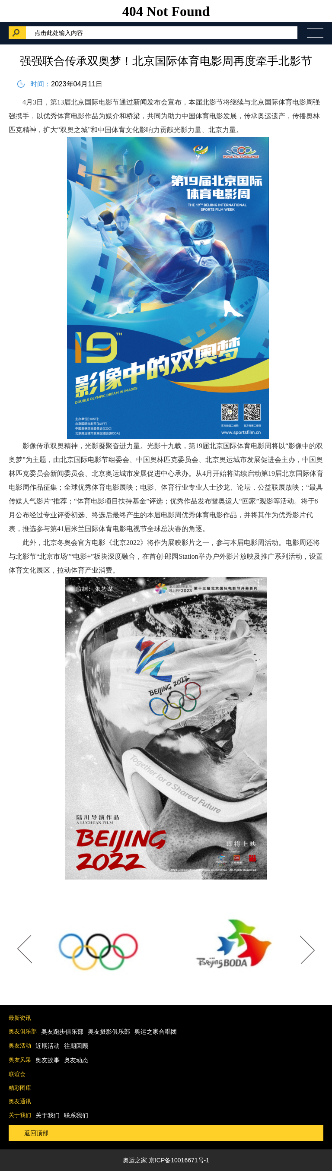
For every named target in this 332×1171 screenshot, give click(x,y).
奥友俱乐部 (23, 1031)
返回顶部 (36, 1133)
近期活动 (47, 1045)
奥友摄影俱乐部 (109, 1031)
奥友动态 (76, 1060)
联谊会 (17, 1074)
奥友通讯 (20, 1101)
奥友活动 (20, 1045)
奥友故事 (47, 1060)
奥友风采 (20, 1060)
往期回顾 (76, 1045)
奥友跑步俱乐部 (62, 1031)
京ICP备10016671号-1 (179, 1160)
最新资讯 (20, 1018)
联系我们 (76, 1115)
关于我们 (20, 1115)
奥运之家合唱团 (155, 1031)
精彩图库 (20, 1088)
